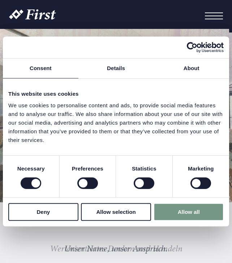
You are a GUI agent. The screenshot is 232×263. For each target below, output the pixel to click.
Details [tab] (116, 68)
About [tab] (191, 68)
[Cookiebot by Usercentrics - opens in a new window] (192, 47)
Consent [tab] (41, 68)
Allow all (189, 212)
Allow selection (116, 212)
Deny (43, 212)
